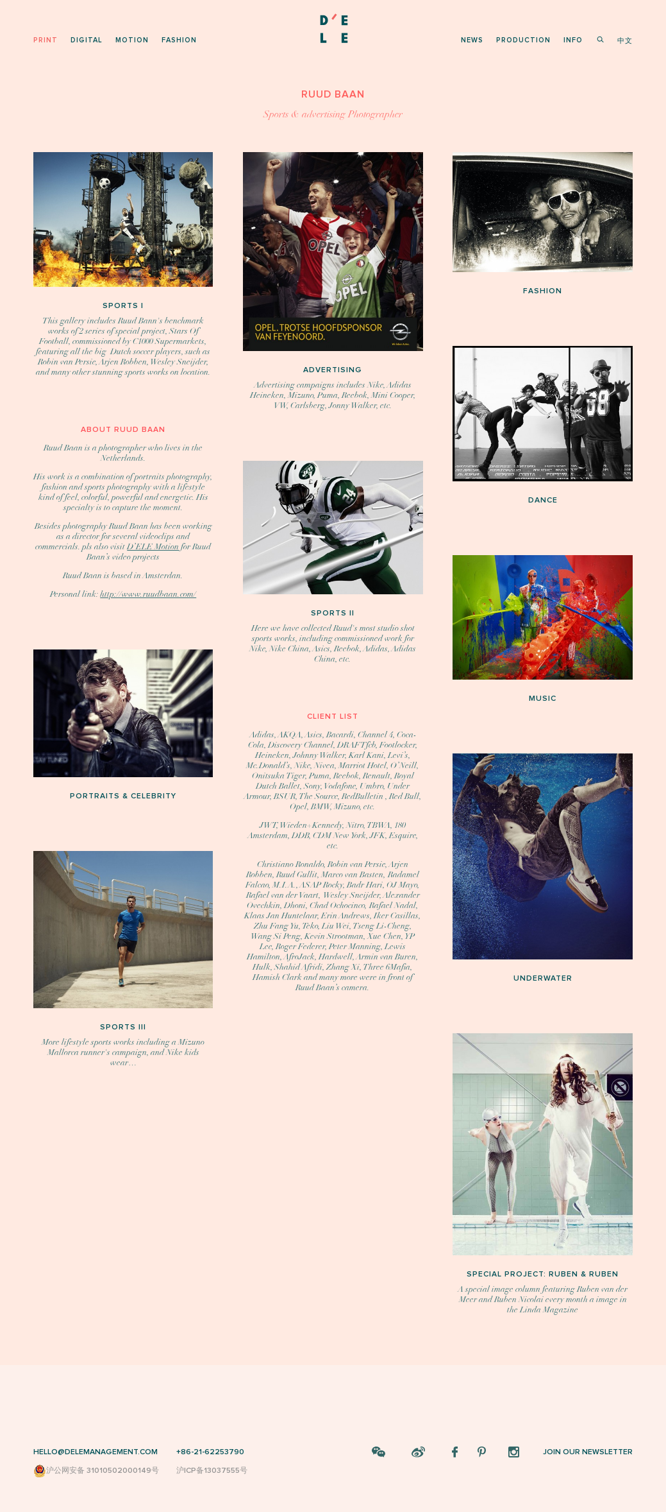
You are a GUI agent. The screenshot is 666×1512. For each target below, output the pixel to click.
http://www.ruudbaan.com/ (148, 594)
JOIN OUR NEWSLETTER (588, 1452)
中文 (625, 41)
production (523, 40)
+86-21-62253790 (210, 1452)
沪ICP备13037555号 (211, 1470)
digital (87, 40)
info (573, 40)
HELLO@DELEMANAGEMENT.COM (95, 1452)
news (472, 40)
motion (132, 40)
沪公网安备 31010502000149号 (96, 1471)
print (45, 40)
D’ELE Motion (153, 547)
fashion (179, 40)
